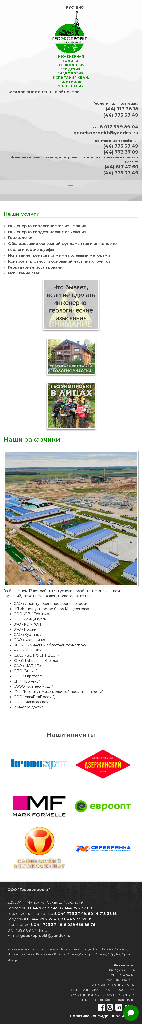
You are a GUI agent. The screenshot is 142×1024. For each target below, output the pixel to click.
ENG (80, 7)
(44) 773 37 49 (120, 115)
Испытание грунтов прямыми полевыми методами (59, 255)
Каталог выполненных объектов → (46, 92)
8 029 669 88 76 (79, 924)
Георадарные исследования (36, 267)
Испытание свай (24, 273)
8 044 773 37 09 (76, 908)
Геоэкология (20, 237)
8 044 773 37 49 (42, 908)
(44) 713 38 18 (122, 109)
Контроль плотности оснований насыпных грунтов (59, 261)
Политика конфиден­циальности (102, 1015)
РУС (70, 7)
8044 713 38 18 (102, 913)
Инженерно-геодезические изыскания (47, 231)
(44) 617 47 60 (121, 167)
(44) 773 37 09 (121, 152)
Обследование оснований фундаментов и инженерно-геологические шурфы (63, 246)
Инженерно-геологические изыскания (47, 225)
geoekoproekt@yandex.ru (105, 133)
